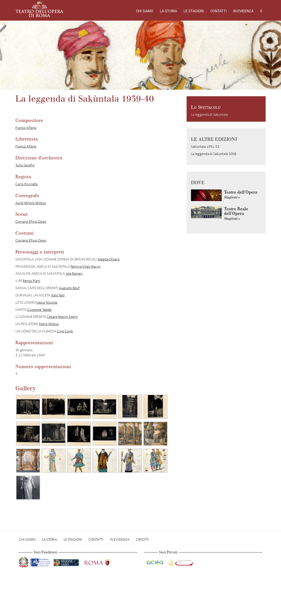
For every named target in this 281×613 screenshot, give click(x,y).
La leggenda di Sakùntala (209, 114)
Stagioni (232, 197)
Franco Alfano (25, 127)
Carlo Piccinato (26, 184)
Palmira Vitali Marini (85, 266)
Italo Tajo (58, 295)
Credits (142, 539)
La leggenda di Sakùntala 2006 (213, 153)
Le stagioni (194, 11)
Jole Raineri (74, 273)
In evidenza (243, 11)
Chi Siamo (144, 11)
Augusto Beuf (69, 288)
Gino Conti (65, 331)
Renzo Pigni (31, 280)
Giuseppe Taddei (39, 309)
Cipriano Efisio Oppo (30, 221)
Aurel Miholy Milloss (30, 203)
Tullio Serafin (25, 165)
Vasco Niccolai (47, 302)
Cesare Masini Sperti (62, 316)
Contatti (218, 11)
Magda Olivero (109, 259)
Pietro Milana (49, 324)
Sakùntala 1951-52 (205, 146)
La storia (168, 11)
